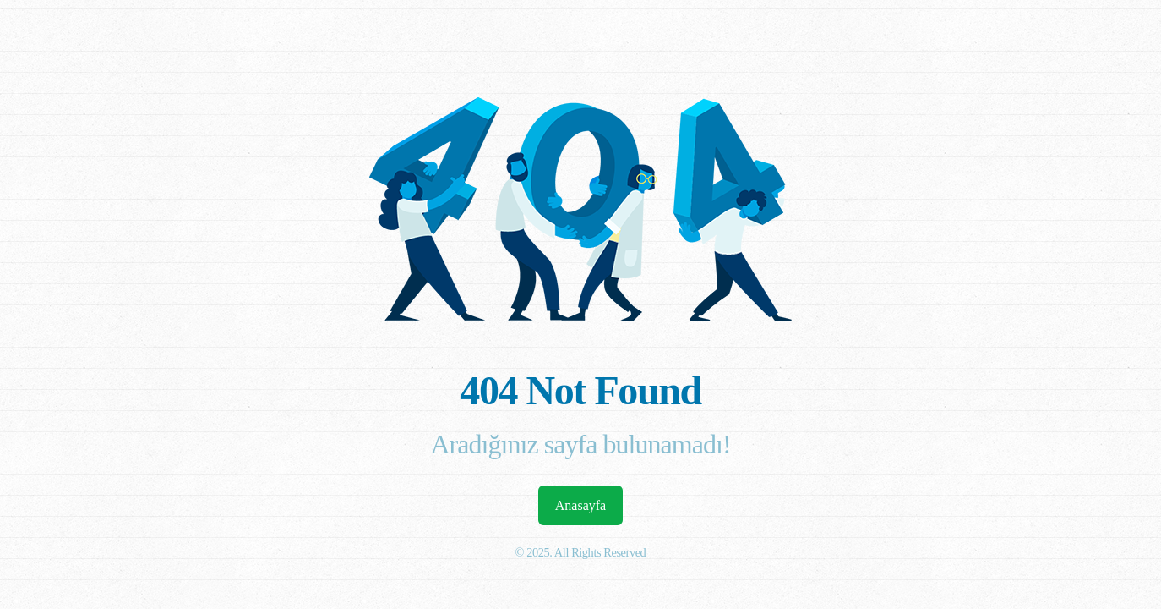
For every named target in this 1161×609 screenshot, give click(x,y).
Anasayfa (580, 505)
